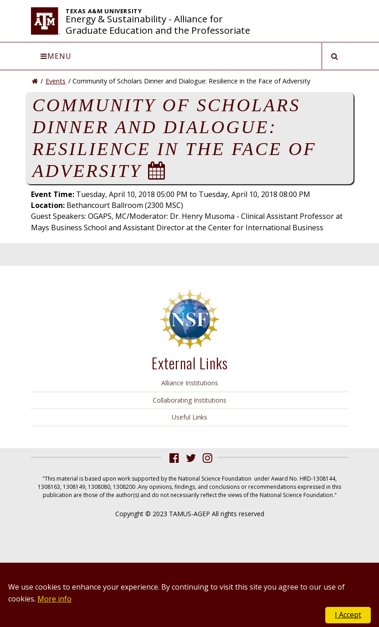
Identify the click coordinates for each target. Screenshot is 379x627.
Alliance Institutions (189, 382)
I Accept (348, 615)
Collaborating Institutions (189, 400)
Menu (56, 56)
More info (54, 599)
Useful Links (189, 417)
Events (56, 81)
